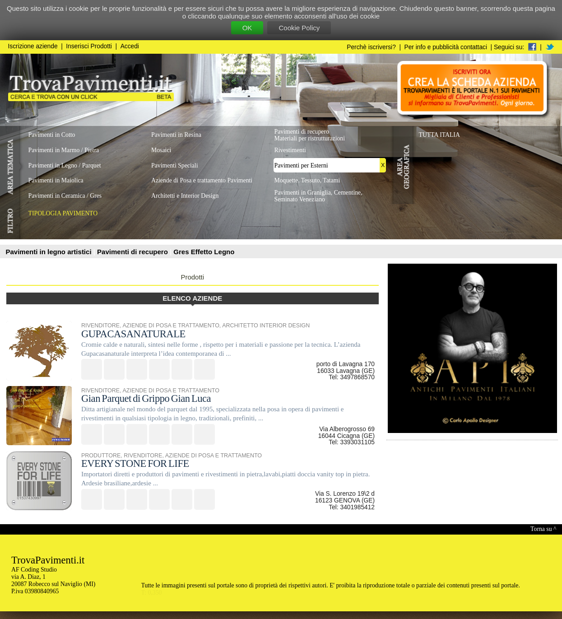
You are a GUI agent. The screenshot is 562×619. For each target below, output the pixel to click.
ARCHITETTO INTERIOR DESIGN (266, 325)
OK (247, 28)
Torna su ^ (543, 529)
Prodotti (192, 277)
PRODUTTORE (101, 455)
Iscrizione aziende (33, 46)
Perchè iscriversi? (371, 47)
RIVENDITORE (100, 325)
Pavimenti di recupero (133, 252)
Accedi (130, 46)
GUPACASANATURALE (133, 334)
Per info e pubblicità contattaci (445, 47)
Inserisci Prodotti (89, 46)
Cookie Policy (299, 28)
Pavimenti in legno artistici (49, 252)
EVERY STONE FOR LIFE (135, 463)
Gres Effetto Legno (203, 252)
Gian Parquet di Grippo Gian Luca (146, 398)
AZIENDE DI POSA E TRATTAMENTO (170, 325)
